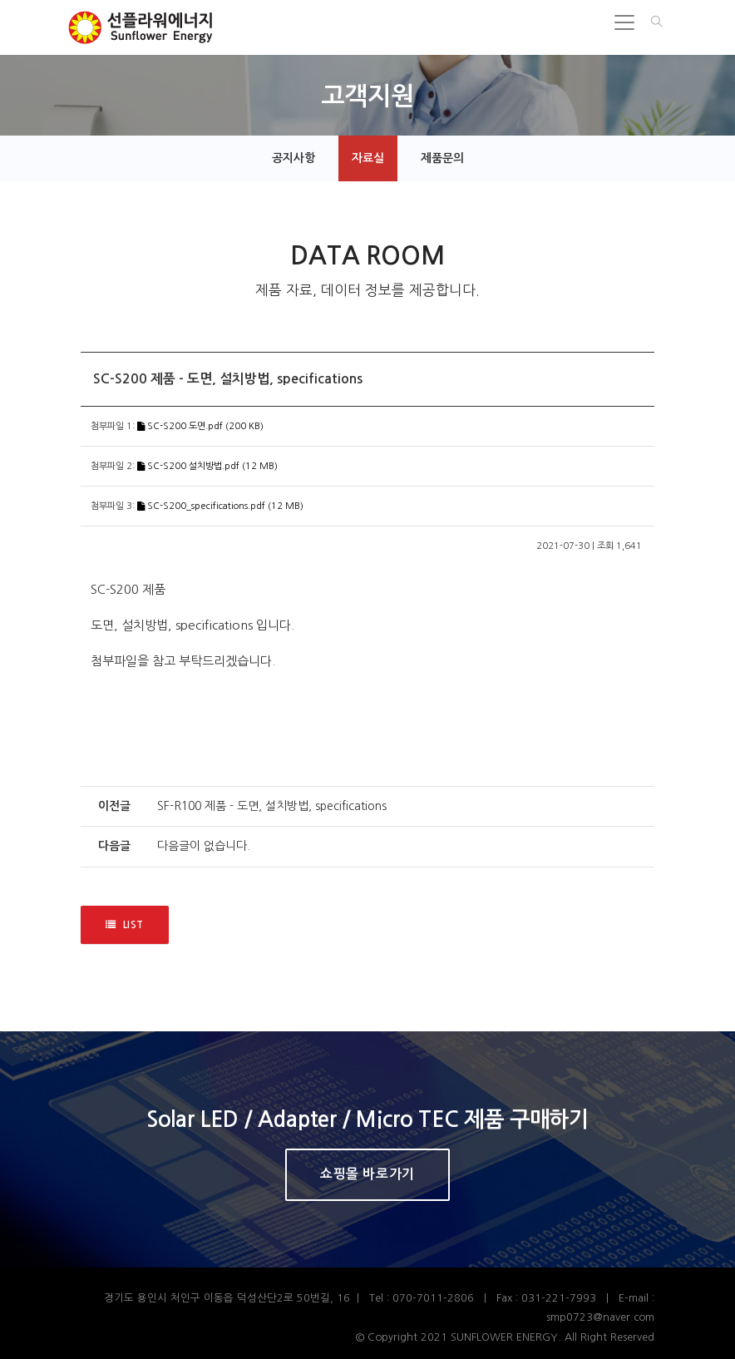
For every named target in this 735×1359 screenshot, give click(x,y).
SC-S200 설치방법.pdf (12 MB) (207, 466)
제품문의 (442, 158)
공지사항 (293, 158)
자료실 (368, 158)
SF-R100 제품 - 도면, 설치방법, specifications (272, 806)
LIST (125, 925)
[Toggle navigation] (624, 22)
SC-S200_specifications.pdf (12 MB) (220, 506)
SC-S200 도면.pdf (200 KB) (200, 426)
